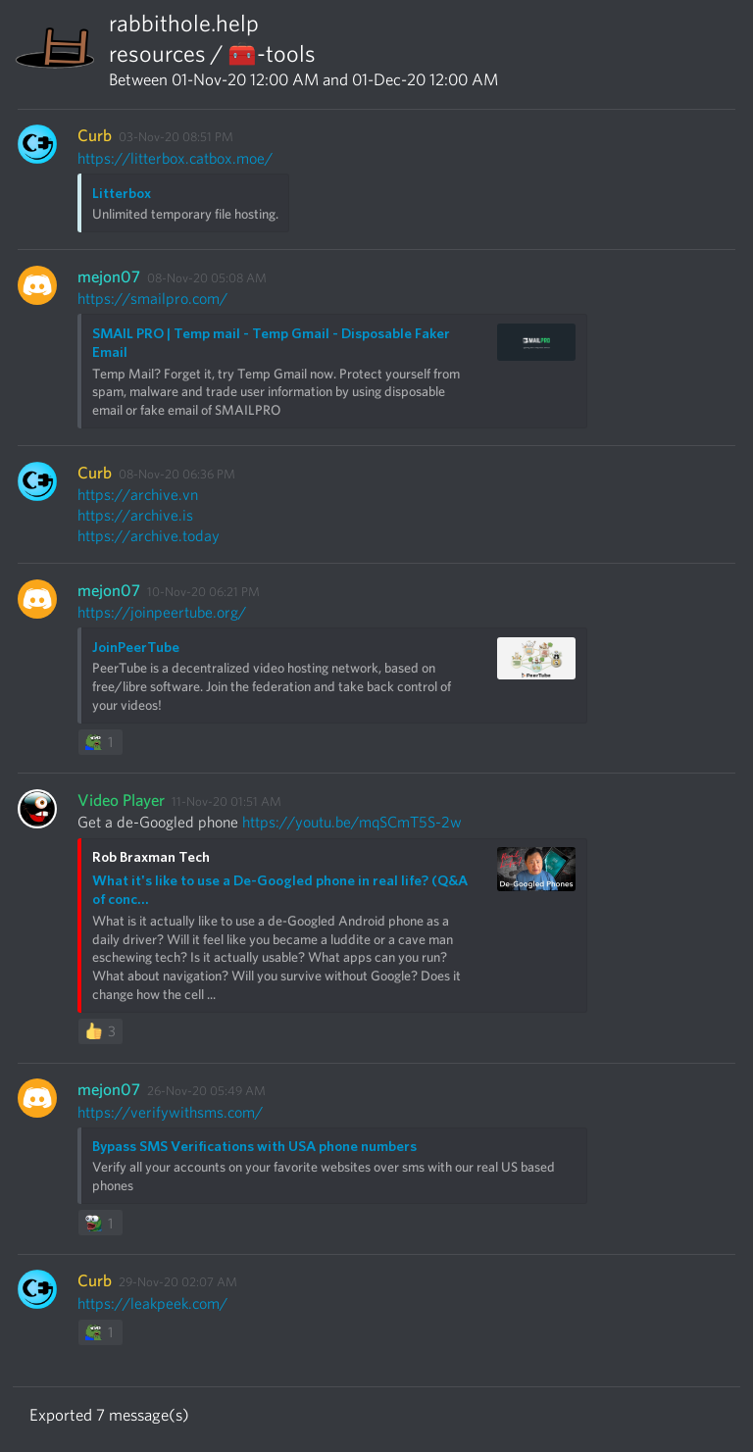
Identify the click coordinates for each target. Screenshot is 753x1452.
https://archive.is (135, 515)
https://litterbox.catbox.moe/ (175, 158)
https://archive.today (148, 536)
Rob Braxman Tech (151, 856)
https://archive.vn (137, 494)
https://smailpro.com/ (152, 298)
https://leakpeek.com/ (152, 1303)
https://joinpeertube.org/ (161, 612)
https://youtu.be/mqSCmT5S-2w (352, 822)
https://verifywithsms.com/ (170, 1112)
